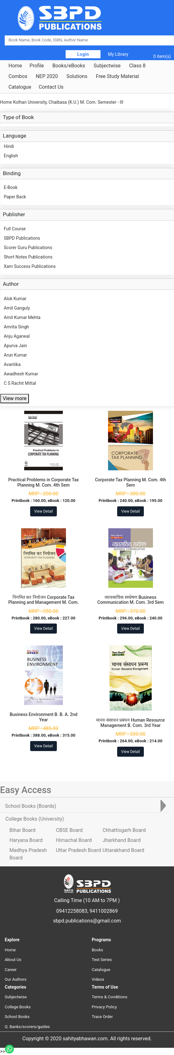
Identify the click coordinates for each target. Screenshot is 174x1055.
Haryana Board (25, 840)
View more (14, 398)
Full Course (15, 228)
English (11, 155)
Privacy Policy (104, 1007)
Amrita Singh (16, 326)
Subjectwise (107, 66)
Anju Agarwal (17, 336)
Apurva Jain (15, 345)
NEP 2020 (47, 76)
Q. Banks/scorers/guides (27, 1026)
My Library (118, 54)
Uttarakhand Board (123, 850)
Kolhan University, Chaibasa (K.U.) (46, 102)
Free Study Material (117, 76)
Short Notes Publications (28, 256)
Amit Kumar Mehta (22, 317)
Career (11, 969)
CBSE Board (69, 830)
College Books (18, 1007)
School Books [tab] (30, 806)
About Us (13, 959)
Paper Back (15, 196)
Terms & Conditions (109, 997)
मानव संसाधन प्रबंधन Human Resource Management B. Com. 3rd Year (130, 723)
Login (83, 54)
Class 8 (137, 66)
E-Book (11, 187)
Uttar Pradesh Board (78, 850)
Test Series (102, 959)
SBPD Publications (22, 238)
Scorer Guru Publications (28, 247)
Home (15, 66)
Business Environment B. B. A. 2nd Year (44, 717)
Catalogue (19, 87)
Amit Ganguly (17, 308)
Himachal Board (74, 840)
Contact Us (51, 87)
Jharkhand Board (121, 840)
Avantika (12, 364)
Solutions (76, 76)
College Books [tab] (34, 819)
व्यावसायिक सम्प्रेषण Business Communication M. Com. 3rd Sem (130, 600)
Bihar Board (22, 830)
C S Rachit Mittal (20, 383)
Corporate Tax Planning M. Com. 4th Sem (130, 482)
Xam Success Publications (30, 266)
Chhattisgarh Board (123, 830)
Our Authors (15, 979)
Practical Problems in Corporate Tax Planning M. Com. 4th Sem (43, 482)
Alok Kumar (15, 298)
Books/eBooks (68, 66)
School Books (17, 1016)
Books (97, 950)
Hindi (9, 146)
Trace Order (102, 1016)
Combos (17, 76)
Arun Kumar (15, 355)
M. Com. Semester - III (101, 102)
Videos (98, 979)
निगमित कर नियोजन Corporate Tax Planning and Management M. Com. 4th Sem (43, 602)
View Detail (43, 511)
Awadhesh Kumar (21, 373)
